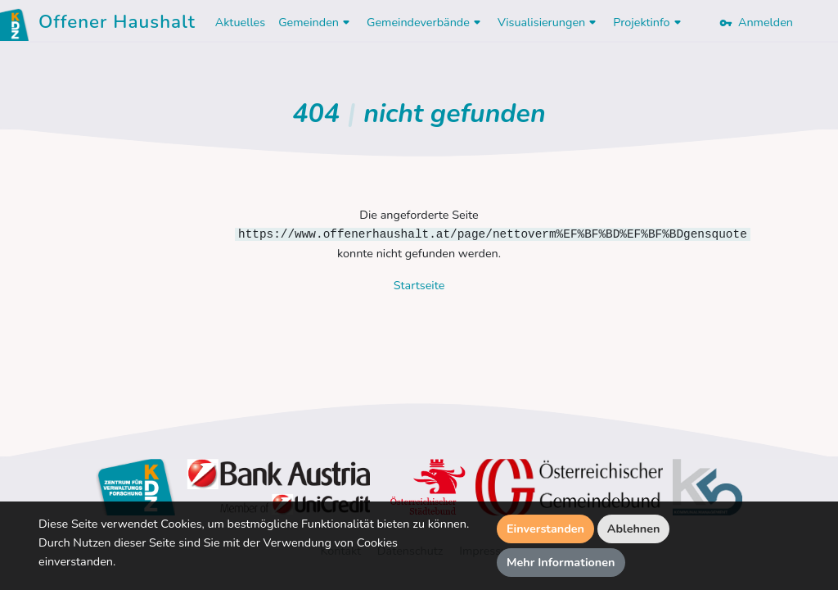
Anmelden (756, 22)
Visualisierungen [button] (549, 22)
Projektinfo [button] (648, 22)
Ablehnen (633, 528)
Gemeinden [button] (316, 22)
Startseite (419, 285)
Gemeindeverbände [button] (425, 22)
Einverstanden (545, 528)
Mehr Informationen (561, 562)
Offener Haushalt (117, 24)
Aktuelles (240, 22)
